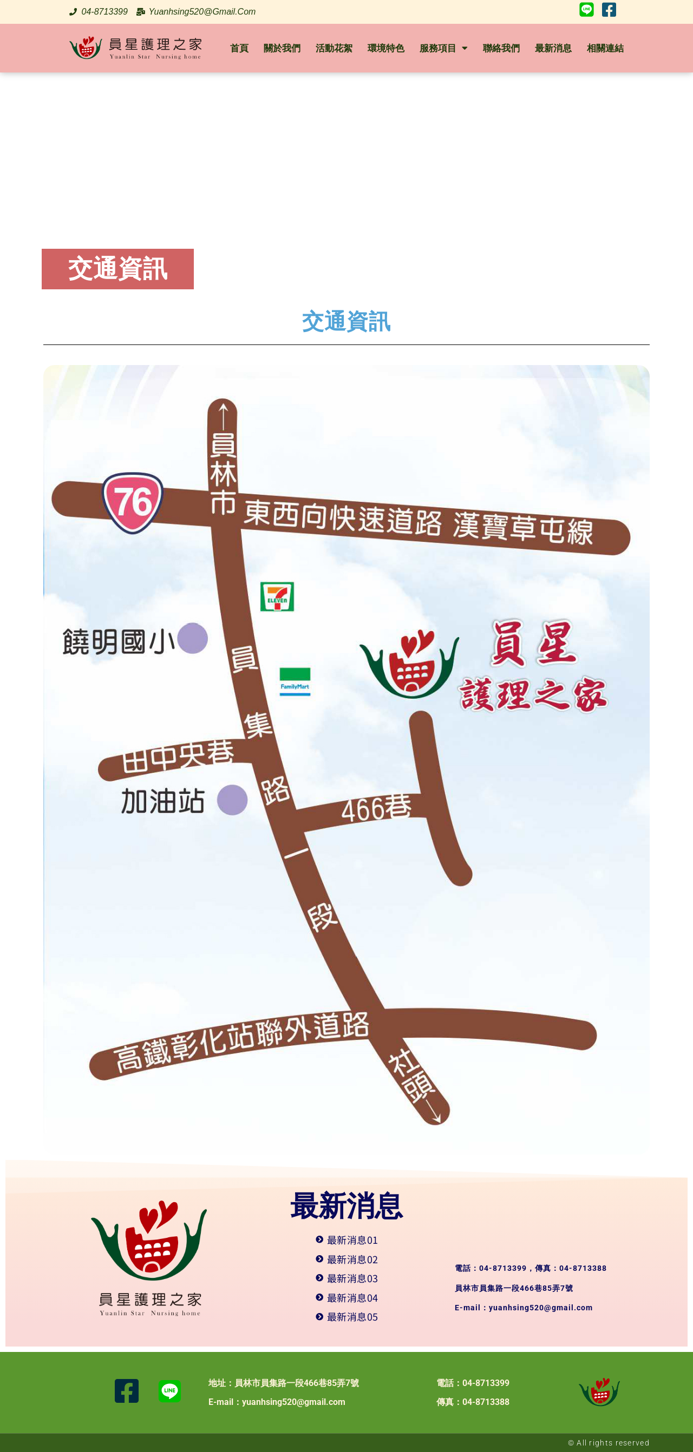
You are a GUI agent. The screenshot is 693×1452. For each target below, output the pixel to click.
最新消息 (553, 48)
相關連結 (605, 48)
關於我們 (282, 48)
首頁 (239, 48)
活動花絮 (334, 48)
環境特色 (386, 48)
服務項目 (444, 48)
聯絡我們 (501, 48)
